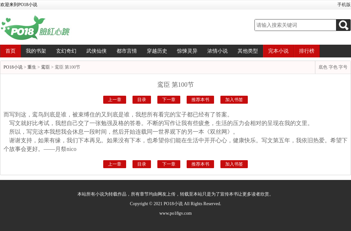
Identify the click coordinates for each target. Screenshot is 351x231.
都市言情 (127, 51)
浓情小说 (217, 51)
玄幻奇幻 (66, 51)
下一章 (169, 99)
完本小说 (278, 51)
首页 (10, 51)
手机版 (344, 4)
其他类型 (248, 51)
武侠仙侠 (96, 51)
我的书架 (36, 51)
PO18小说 (13, 67)
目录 (141, 99)
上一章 (114, 99)
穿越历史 (157, 51)
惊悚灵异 (187, 51)
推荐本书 (200, 99)
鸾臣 (45, 67)
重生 (31, 67)
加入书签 (234, 99)
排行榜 (306, 51)
